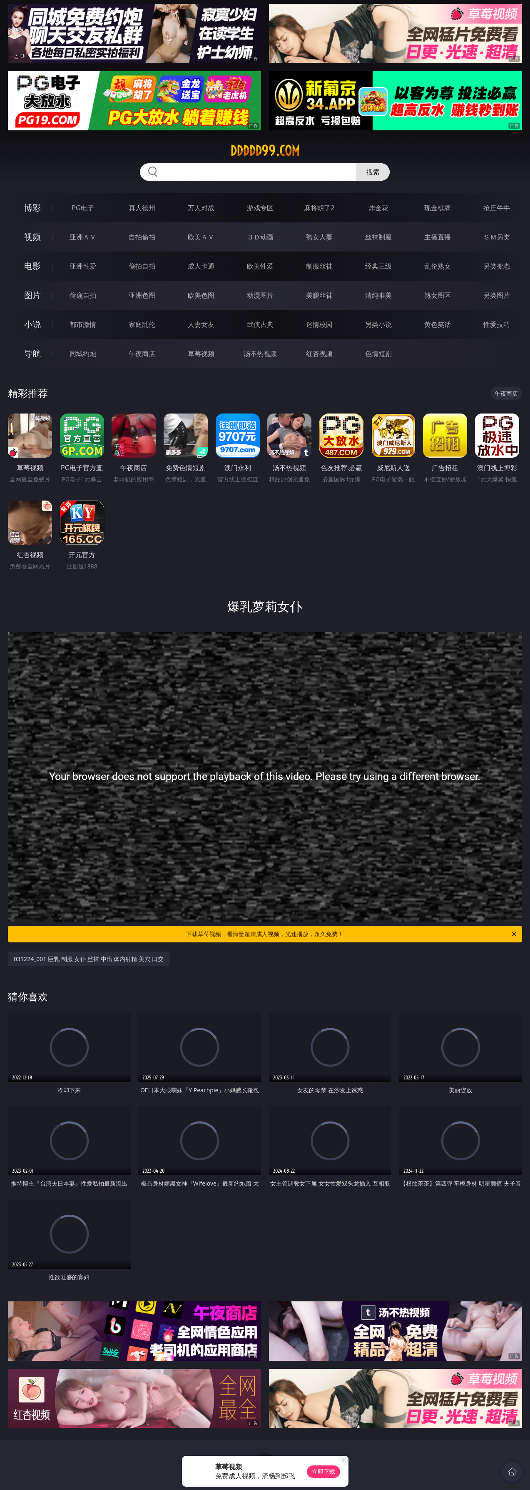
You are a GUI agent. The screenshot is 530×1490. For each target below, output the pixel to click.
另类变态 (496, 266)
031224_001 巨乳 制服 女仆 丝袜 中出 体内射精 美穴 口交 (88, 959)
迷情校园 (319, 324)
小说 (32, 324)
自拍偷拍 (142, 237)
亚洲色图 (142, 295)
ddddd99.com (265, 150)
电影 (32, 266)
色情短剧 (378, 353)
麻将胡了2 (319, 207)
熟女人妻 (319, 237)
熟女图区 (437, 295)
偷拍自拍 (142, 266)
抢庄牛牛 (496, 207)
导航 (32, 353)
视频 (32, 236)
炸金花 (378, 207)
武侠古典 (260, 324)
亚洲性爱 (83, 266)
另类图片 (496, 295)
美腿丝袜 (319, 295)
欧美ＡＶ (201, 237)
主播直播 (437, 237)
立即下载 (323, 1471)
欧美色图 (201, 295)
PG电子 (83, 207)
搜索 (373, 172)
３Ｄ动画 (260, 237)
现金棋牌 (437, 207)
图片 (32, 295)
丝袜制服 (378, 237)
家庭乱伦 (142, 324)
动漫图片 (260, 295)
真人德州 (142, 207)
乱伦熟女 (437, 266)
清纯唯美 (378, 295)
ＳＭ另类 (496, 237)
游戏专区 (260, 207)
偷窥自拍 (83, 295)
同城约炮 (83, 353)
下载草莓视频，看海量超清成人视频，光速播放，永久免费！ (352, 934)
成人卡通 (201, 266)
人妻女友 (201, 324)
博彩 (32, 207)
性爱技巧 (496, 324)
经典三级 (378, 266)
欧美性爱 (260, 266)
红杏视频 (319, 353)
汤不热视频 (260, 353)
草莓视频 (201, 353)
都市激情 (83, 324)
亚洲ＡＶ (83, 237)
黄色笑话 (437, 324)
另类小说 (378, 324)
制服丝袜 (319, 266)
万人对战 (201, 207)
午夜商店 (142, 353)
